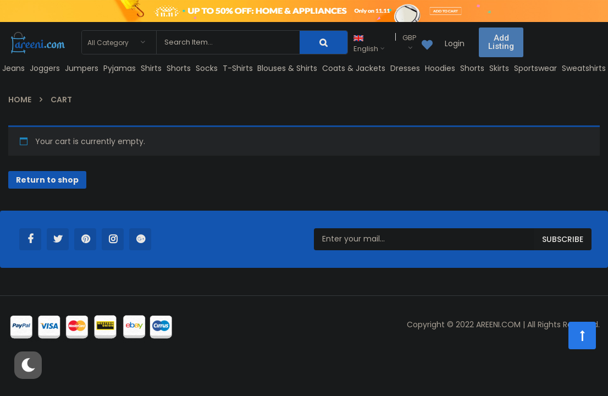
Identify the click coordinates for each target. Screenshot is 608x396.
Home (19, 99)
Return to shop (47, 179)
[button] (501, 42)
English (365, 44)
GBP (409, 37)
